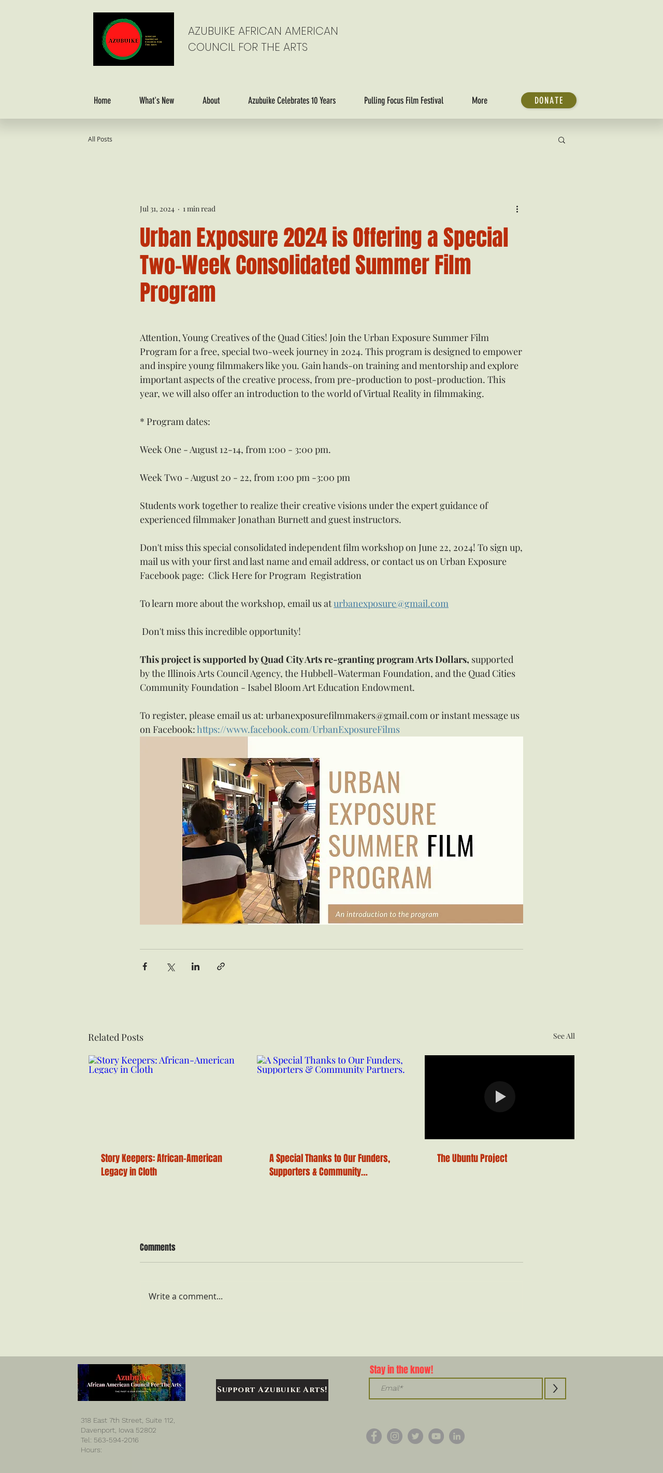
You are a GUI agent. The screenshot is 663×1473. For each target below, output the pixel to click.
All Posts (100, 139)
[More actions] (517, 208)
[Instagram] (394, 1436)
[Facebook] (374, 1436)
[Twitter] (415, 1436)
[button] (562, 139)
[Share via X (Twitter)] (170, 966)
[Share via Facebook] (145, 966)
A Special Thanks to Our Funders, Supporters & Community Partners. (329, 1165)
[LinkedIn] (457, 1436)
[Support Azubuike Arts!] (272, 1390)
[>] (555, 1388)
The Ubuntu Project (472, 1158)
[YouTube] (436, 1436)
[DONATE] (548, 100)
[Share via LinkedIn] (195, 966)
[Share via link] (221, 966)
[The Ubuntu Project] (499, 1097)
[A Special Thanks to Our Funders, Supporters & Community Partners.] (332, 1097)
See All (564, 1036)
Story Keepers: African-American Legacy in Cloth (161, 1165)
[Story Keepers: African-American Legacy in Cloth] (163, 1097)
